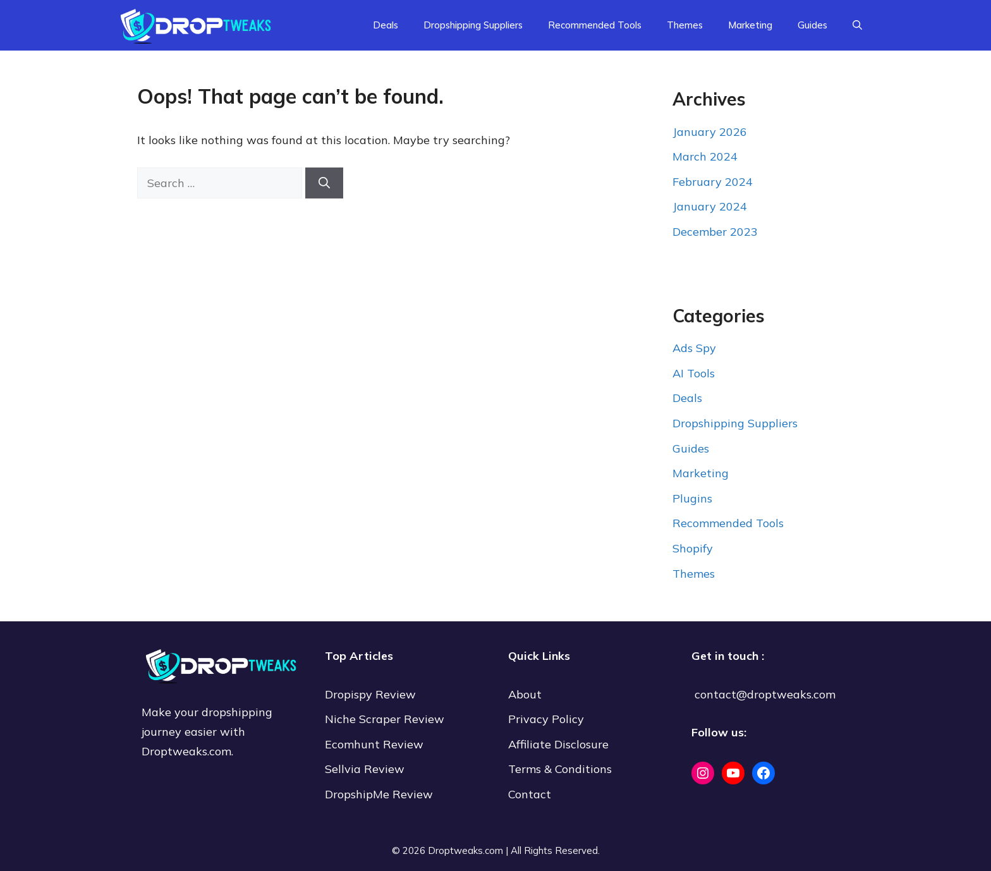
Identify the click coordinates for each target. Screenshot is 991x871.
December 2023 (715, 231)
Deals (385, 25)
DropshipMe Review (379, 794)
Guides (812, 25)
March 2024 (705, 156)
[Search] (324, 183)
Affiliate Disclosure (558, 744)
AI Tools (693, 373)
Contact (529, 794)
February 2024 (712, 181)
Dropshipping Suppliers (473, 25)
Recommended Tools (594, 25)
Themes (685, 25)
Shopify (692, 548)
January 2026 (709, 132)
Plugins (692, 498)
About (525, 694)
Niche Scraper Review (386, 719)
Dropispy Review (370, 694)
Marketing (750, 25)
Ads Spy (694, 348)
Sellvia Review (366, 769)
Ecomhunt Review (374, 744)
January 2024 (709, 206)
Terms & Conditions (560, 769)
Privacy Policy (546, 719)
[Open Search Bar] (857, 25)
